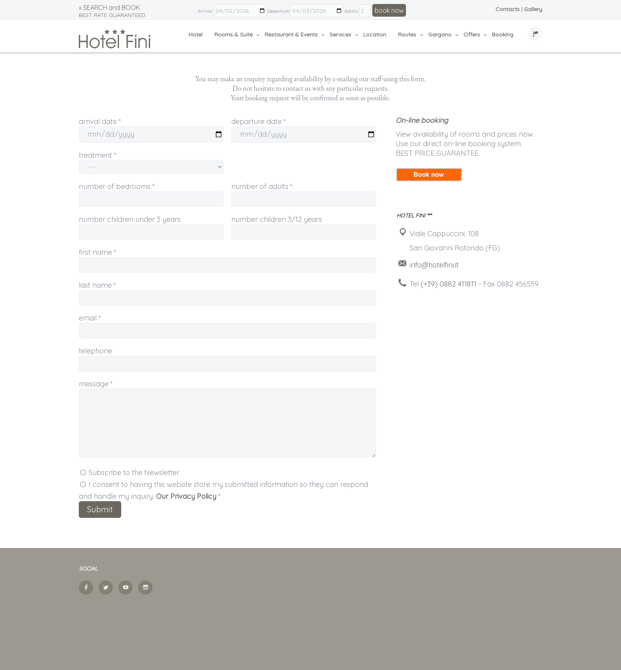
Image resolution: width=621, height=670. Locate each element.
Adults (351, 11)
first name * (97, 252)
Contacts (507, 9)
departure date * (258, 121)
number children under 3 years (130, 219)
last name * (97, 285)
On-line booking (422, 120)
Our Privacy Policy (186, 496)
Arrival (205, 11)
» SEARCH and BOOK (112, 11)
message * (96, 383)
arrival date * (100, 121)
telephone (95, 350)
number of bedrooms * (117, 186)
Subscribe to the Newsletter (129, 472)
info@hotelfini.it (434, 264)
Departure (278, 11)
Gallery (533, 9)
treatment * (97, 155)
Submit (100, 509)
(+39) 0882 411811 (448, 283)
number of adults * (262, 186)
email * (90, 318)
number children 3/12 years (276, 219)
